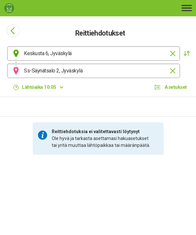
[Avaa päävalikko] (187, 8)
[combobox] (93, 53)
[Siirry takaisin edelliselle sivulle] (13, 30)
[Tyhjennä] (173, 53)
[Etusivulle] (42, 8)
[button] (186, 53)
